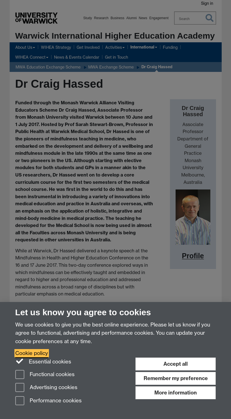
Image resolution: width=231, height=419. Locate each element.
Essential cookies (43, 361)
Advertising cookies (46, 388)
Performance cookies (48, 401)
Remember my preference (176, 378)
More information (175, 392)
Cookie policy (31, 353)
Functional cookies (45, 375)
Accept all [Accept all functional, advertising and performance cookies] (175, 364)
